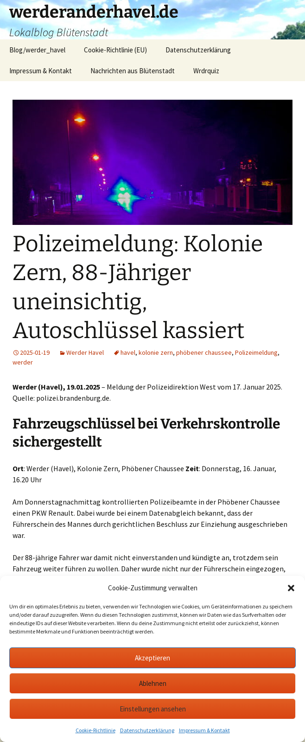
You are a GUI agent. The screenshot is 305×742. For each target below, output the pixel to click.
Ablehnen (152, 683)
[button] (291, 588)
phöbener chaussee (204, 352)
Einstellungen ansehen (153, 708)
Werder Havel (85, 352)
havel (128, 352)
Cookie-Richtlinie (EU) (115, 49)
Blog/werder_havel (37, 49)
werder (23, 362)
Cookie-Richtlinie (95, 730)
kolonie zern (156, 352)
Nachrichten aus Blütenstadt (132, 70)
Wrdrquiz (206, 70)
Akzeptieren (152, 657)
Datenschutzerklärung (147, 730)
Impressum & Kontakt (204, 730)
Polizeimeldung (256, 352)
